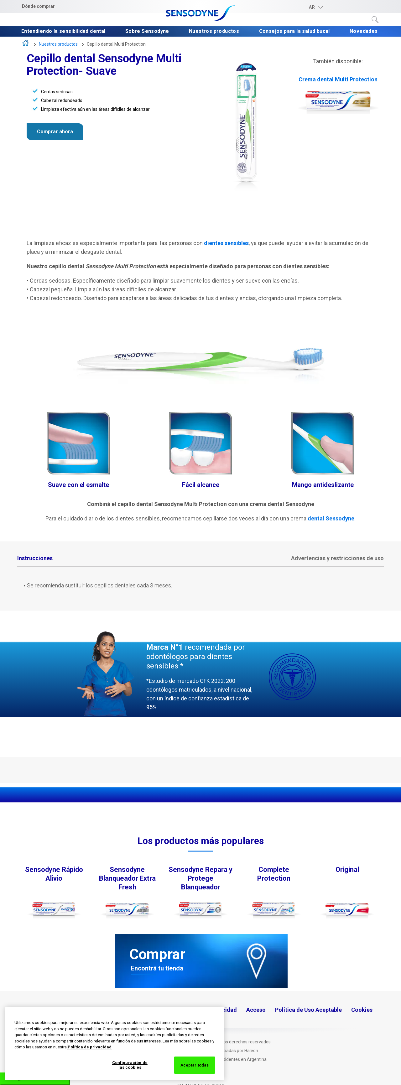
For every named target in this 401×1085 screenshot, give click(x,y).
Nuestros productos (215, 31)
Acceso (256, 1009)
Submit (375, 19)
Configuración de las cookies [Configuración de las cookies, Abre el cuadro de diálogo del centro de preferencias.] (130, 1065)
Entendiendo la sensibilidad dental (64, 31)
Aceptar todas (194, 1065)
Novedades (364, 31)
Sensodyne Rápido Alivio (54, 874)
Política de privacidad (90, 1047)
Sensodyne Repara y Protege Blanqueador (200, 878)
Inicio (26, 44)
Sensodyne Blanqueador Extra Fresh (127, 878)
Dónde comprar (38, 6)
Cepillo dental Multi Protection (116, 44)
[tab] (35, 559)
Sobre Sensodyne (147, 31)
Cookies (361, 1009)
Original (347, 869)
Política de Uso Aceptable (308, 1009)
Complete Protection (273, 874)
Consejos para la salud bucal (295, 31)
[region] (114, 1043)
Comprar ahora (55, 132)
